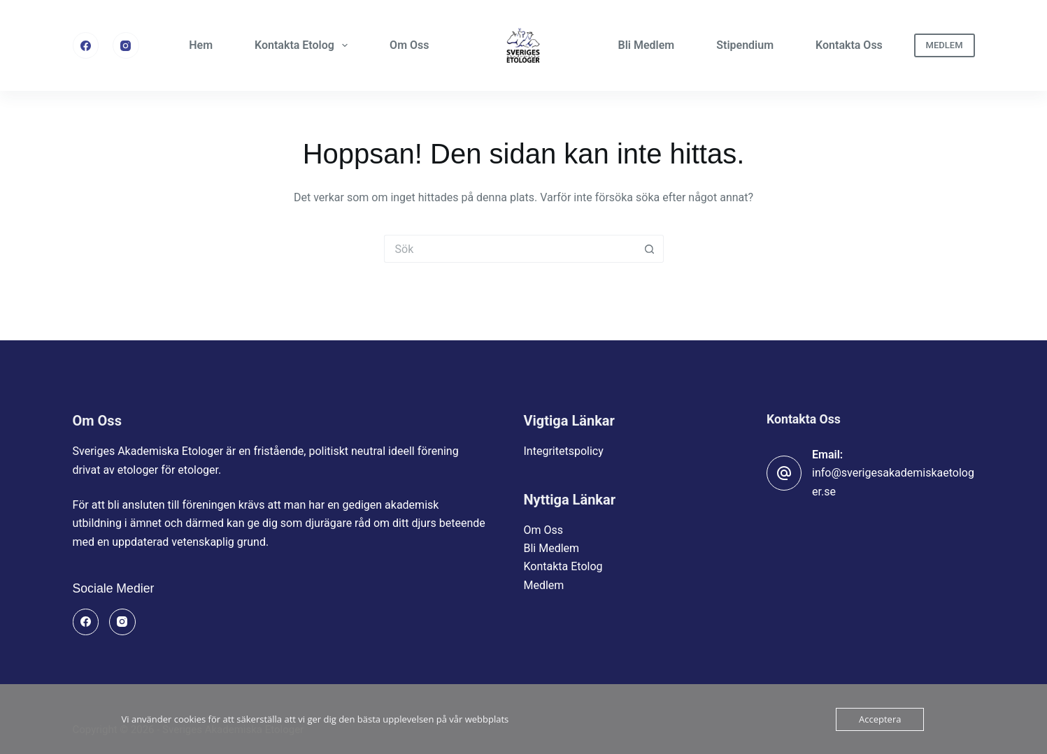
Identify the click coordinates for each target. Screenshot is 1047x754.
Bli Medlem (646, 45)
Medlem (544, 585)
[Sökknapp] (650, 249)
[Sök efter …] (510, 249)
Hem (201, 45)
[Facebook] (86, 45)
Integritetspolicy (564, 451)
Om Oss (409, 45)
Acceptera (880, 719)
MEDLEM (944, 45)
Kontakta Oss (849, 45)
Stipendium (745, 45)
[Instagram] (126, 45)
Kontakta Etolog (304, 45)
